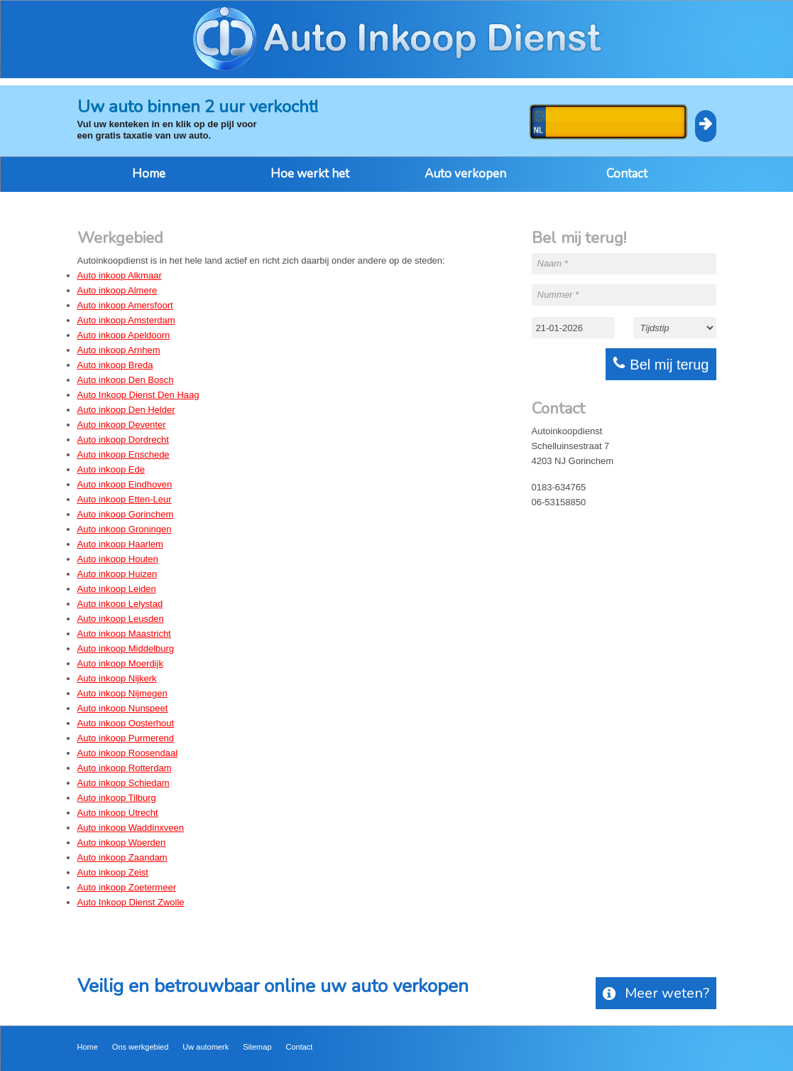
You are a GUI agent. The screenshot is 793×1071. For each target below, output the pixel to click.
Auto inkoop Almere (117, 290)
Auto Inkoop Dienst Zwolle (131, 902)
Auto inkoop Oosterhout (126, 723)
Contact (626, 174)
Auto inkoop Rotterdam (124, 768)
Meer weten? (656, 993)
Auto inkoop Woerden (121, 842)
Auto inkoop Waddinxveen (131, 827)
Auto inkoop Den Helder (126, 409)
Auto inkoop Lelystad (120, 603)
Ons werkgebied (140, 1047)
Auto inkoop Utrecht (117, 812)
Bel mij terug (661, 364)
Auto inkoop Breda (115, 365)
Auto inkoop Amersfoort (125, 305)
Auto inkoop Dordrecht (123, 439)
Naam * (552, 263)
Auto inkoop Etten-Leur (124, 499)
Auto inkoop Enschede (123, 454)
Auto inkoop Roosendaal (127, 753)
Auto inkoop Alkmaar (119, 275)
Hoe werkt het (309, 174)
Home (148, 174)
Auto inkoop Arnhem (118, 350)
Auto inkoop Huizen (117, 574)
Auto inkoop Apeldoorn (123, 335)
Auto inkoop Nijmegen (122, 693)
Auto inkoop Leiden (116, 588)
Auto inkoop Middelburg (126, 648)
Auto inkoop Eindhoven (125, 484)
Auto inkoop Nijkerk (117, 678)
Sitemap (257, 1047)
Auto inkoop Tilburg (116, 797)
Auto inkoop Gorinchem (125, 514)
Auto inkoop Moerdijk (120, 663)
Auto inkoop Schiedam (123, 782)
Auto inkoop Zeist (112, 872)
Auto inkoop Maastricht (124, 633)
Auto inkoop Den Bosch (125, 380)
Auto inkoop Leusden (120, 618)
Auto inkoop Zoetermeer (126, 887)
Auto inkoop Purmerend (126, 738)
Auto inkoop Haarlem (120, 544)
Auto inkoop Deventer (121, 424)
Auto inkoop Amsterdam (126, 320)
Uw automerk (205, 1047)
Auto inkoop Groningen (124, 529)
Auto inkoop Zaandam (122, 857)
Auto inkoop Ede (111, 469)
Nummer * (558, 294)
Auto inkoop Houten (117, 559)
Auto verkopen (465, 174)
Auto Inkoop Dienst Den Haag (138, 394)
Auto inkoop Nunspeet (122, 708)
